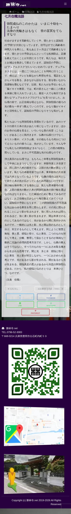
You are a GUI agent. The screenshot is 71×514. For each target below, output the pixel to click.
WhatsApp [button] (50, 304)
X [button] (20, 297)
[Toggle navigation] (65, 4)
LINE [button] (20, 304)
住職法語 (30, 12)
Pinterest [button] (35, 312)
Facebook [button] (50, 297)
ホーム (15, 12)
